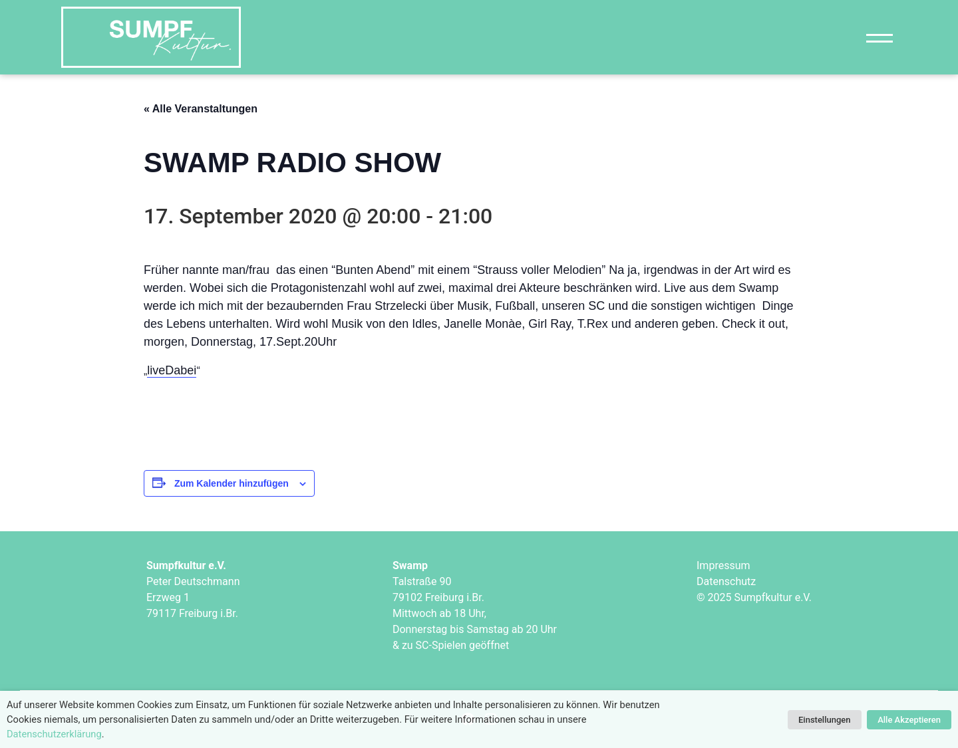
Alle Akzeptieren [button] (909, 720)
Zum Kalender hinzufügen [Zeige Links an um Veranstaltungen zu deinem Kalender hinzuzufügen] (231, 483)
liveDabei (171, 370)
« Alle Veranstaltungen (200, 108)
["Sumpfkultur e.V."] (151, 37)
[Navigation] (879, 38)
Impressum (723, 565)
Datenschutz (726, 581)
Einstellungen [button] (824, 720)
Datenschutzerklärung (54, 734)
